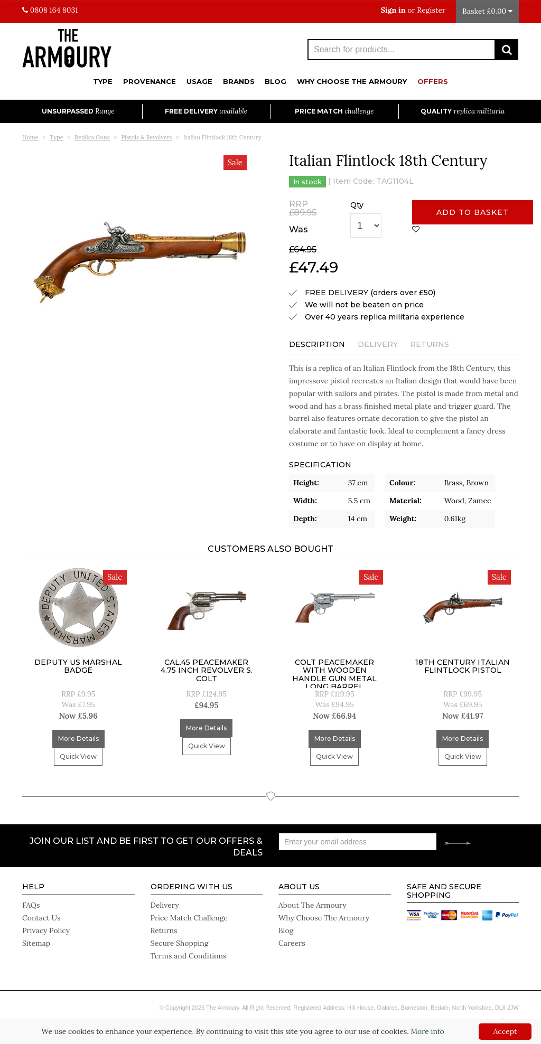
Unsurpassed (78, 111)
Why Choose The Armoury (352, 81)
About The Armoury (312, 905)
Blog (275, 81)
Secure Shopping (180, 943)
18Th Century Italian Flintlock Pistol (462, 666)
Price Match (334, 111)
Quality (463, 111)
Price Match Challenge (189, 918)
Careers (291, 943)
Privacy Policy (46, 930)
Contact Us (41, 918)
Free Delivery (206, 111)
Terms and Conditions (189, 956)
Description (317, 344)
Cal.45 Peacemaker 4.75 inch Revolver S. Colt (207, 670)
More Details (78, 738)
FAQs (31, 905)
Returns (429, 344)
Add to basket (472, 212)
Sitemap (36, 943)
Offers (432, 81)
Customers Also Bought (270, 549)
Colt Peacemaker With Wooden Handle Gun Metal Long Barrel (334, 674)
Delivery (378, 344)
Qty (356, 205)
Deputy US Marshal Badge (78, 666)
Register (431, 10)
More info (427, 1031)
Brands (239, 81)
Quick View (78, 756)
